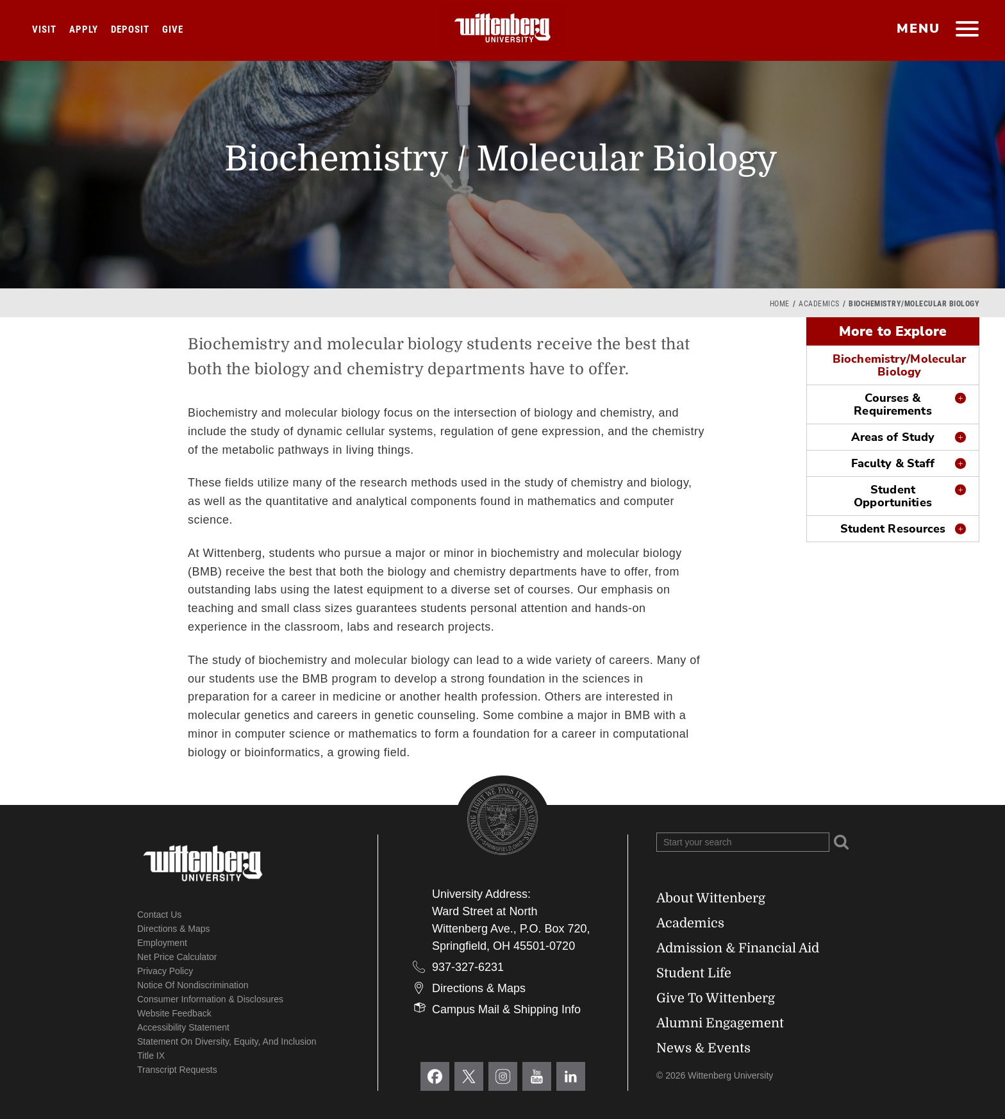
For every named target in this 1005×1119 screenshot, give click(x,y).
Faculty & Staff (893, 463)
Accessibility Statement (183, 1027)
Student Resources (893, 528)
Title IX (151, 1055)
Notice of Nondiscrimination (193, 985)
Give (172, 29)
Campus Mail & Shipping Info (506, 1009)
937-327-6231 (468, 967)
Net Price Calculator (177, 957)
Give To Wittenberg (715, 998)
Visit (44, 29)
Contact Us (159, 914)
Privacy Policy (165, 971)
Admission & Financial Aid (737, 948)
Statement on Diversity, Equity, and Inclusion (227, 1041)
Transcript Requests (177, 1070)
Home (780, 303)
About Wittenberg (710, 898)
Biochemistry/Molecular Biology (899, 365)
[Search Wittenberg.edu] (742, 842)
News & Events (703, 1048)
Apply (83, 29)
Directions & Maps (173, 929)
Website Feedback (174, 1013)
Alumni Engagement (720, 1023)
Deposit (130, 29)
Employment (162, 943)
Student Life (693, 973)
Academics (819, 303)
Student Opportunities (892, 496)
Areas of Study (893, 437)
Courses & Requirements (892, 404)
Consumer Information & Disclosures (210, 999)
